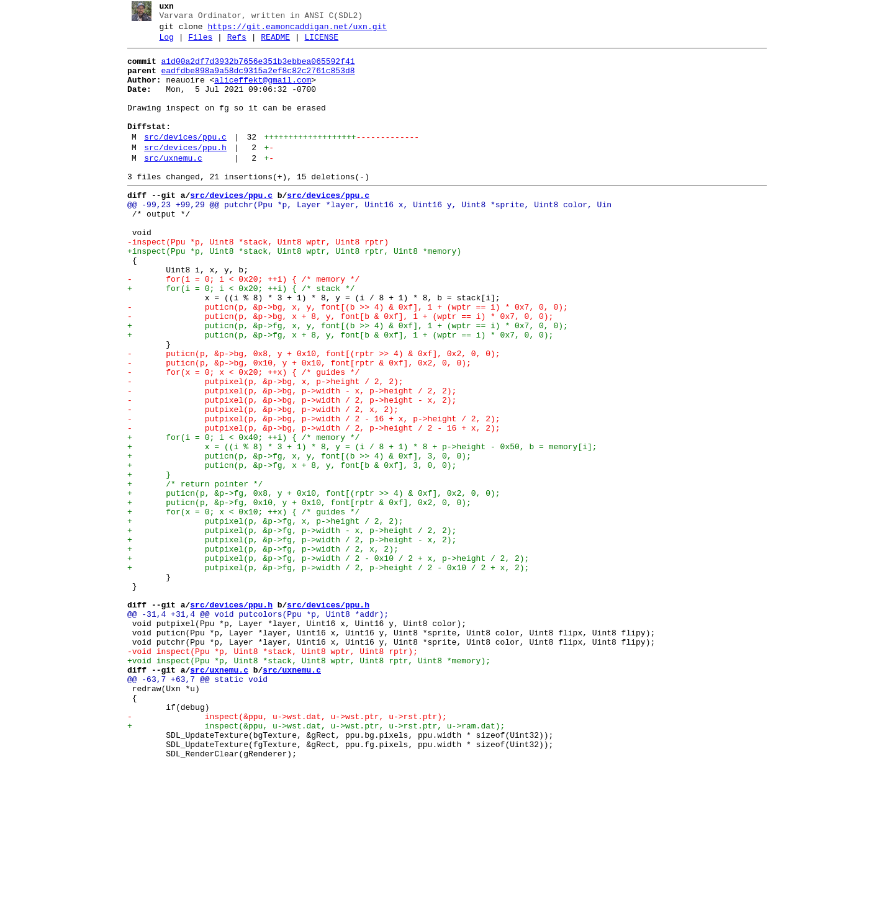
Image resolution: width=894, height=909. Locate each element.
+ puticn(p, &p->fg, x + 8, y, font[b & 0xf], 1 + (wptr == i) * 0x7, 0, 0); (335, 392)
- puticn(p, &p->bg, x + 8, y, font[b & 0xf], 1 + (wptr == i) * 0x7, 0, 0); (335, 370)
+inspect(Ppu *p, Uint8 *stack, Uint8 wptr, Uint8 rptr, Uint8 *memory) (289, 292)
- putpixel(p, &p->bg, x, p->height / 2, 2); (260, 448)
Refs (232, 42)
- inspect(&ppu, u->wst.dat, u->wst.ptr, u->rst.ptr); (282, 850)
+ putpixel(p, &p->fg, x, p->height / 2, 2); (260, 616)
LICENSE (317, 42)
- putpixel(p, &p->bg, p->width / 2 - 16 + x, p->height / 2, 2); (308, 493)
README (271, 42)
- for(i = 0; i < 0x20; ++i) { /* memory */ (238, 325)
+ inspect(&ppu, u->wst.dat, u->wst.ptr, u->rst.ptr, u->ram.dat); (311, 861)
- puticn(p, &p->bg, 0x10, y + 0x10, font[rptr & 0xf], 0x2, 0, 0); (294, 426)
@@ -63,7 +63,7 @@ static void (192, 806)
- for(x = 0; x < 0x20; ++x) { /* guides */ (238, 437)
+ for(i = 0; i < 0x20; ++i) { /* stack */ (236, 337)
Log (162, 42)
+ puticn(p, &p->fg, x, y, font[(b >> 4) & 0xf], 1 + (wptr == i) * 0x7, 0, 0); (342, 381)
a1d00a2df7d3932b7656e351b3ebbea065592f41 (253, 68)
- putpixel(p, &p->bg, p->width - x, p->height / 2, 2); (286, 459)
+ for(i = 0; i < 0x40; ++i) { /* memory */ (238, 515)
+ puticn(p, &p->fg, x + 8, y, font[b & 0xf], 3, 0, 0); (286, 549)
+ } (144, 560)
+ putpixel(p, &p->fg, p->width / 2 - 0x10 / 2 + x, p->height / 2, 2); (323, 660)
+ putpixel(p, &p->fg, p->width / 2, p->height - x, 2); (286, 638)
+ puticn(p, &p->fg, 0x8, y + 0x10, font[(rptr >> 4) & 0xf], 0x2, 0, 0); (308, 582)
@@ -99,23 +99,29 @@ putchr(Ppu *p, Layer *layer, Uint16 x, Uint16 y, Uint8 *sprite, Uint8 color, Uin (364, 236)
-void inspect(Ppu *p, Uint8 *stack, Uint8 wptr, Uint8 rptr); (267, 772)
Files (196, 42)
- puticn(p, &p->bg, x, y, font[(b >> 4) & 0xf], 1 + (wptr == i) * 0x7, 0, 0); (342, 359)
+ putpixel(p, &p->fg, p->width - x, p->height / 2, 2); (286, 627)
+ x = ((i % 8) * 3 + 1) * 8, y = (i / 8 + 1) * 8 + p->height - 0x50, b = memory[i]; (357, 526)
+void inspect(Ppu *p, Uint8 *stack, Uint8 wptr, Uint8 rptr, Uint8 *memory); (303, 783)
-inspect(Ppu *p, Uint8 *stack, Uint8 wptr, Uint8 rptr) (253, 281)
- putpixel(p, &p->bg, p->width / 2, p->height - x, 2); (286, 471)
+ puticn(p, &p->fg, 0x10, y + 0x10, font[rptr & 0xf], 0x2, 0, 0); (294, 593)
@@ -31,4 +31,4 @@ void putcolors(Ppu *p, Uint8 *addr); (253, 727)
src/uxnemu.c (169, 184)
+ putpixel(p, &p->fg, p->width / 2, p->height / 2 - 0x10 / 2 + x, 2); (323, 672)
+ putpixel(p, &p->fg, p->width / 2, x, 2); (258, 649)
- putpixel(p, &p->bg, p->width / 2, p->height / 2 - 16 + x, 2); (308, 504)
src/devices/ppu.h (181, 171)
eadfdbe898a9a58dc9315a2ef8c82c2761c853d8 (253, 80)
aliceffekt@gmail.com (258, 91)
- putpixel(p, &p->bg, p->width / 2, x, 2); (258, 482)
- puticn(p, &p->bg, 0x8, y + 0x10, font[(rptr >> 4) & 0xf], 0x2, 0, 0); (308, 415)
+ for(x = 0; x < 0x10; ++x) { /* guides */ (238, 605)
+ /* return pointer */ (190, 571)
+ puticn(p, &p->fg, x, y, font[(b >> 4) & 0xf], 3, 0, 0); (294, 538)
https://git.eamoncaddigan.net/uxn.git (292, 30)
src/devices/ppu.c (181, 159)
